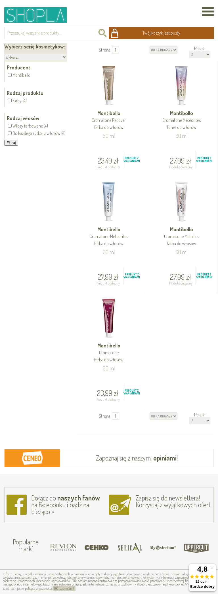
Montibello (109, 120)
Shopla (39, 15)
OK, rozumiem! (64, 588)
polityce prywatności (38, 588)
